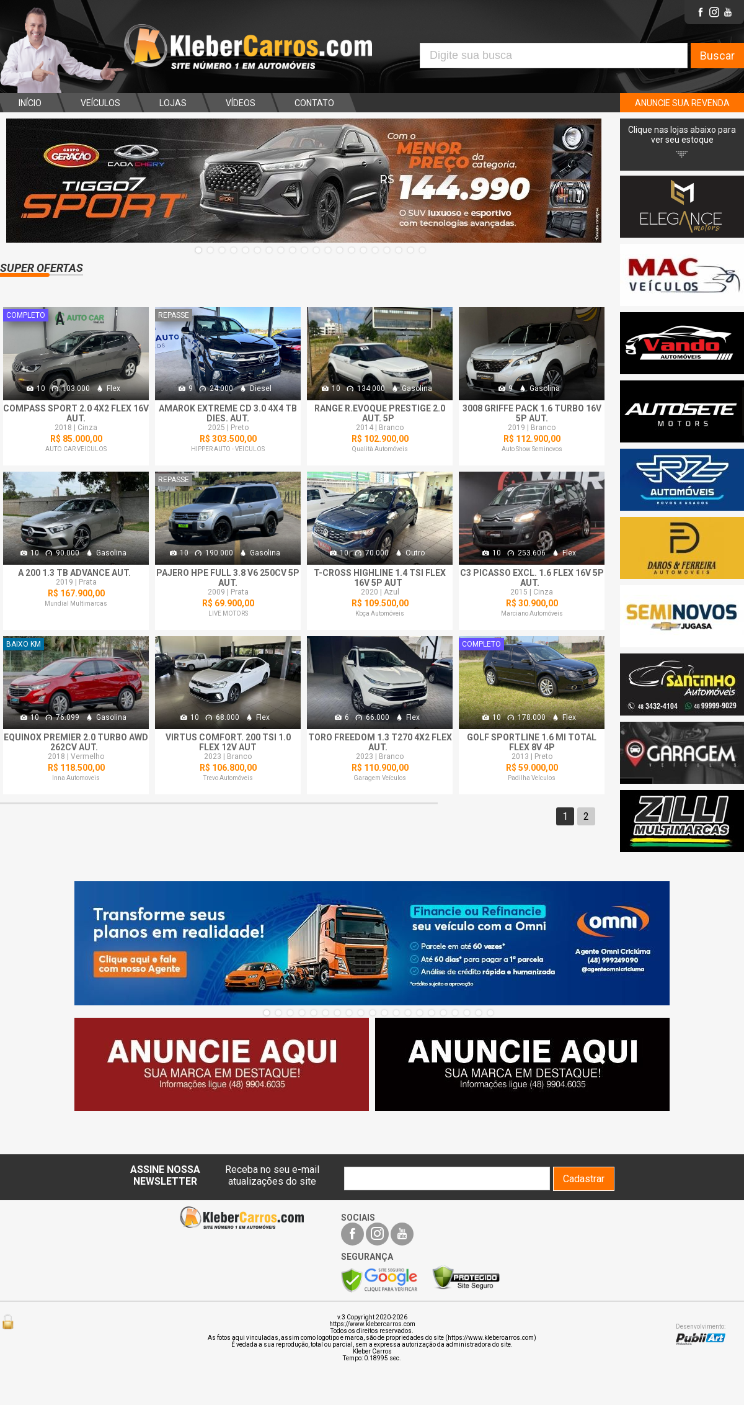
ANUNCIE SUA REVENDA (682, 103)
